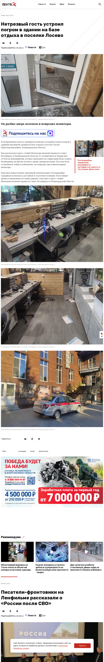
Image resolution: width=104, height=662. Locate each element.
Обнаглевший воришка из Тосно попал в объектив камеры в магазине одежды (16, 567)
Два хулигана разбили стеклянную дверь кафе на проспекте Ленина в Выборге (86, 567)
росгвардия (22, 451)
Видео (53, 4)
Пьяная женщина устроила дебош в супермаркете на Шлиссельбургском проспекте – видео (52, 569)
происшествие (43, 451)
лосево (32, 451)
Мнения (71, 4)
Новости (42, 4)
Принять (82, 646)
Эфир (61, 4)
